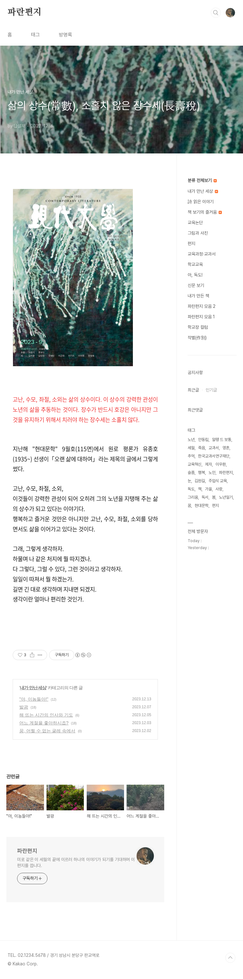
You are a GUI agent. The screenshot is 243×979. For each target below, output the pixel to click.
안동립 (203, 439)
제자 (208, 464)
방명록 (65, 35)
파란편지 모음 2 (201, 306)
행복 (201, 472)
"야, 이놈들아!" (33, 699)
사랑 (218, 489)
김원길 (200, 480)
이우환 (220, 464)
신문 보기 (196, 285)
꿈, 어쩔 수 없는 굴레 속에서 (47, 730)
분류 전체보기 (202, 180)
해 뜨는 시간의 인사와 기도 (46, 714)
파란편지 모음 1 (201, 316)
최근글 (193, 389)
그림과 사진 (198, 233)
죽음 (201, 447)
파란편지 (24, 12)
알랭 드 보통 (221, 439)
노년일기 (226, 497)
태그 (35, 35)
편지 (191, 243)
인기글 (211, 389)
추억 (191, 456)
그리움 (193, 497)
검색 (216, 12)
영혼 (225, 447)
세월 (191, 447)
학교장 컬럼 (198, 327)
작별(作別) (197, 337)
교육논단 (195, 222)
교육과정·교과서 (201, 253)
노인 (212, 472)
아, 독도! (195, 274)
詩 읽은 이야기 (201, 201)
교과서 (214, 447)
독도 (191, 489)
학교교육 (195, 264)
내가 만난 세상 (33, 687)
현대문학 (202, 505)
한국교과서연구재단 (213, 456)
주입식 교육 (218, 480)
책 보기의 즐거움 (205, 212)
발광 (23, 707)
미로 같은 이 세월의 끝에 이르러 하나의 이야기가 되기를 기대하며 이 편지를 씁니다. (76, 862)
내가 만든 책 (198, 295)
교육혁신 (195, 464)
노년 (191, 439)
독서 (205, 497)
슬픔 (191, 472)
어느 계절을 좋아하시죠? (44, 722)
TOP (230, 958)
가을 (208, 489)
